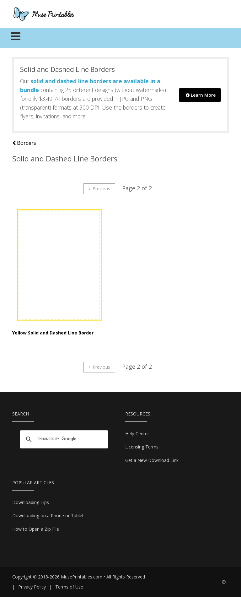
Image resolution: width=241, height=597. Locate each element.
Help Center (137, 434)
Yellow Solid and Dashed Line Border (53, 333)
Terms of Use (69, 587)
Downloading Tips (30, 502)
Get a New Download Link (152, 460)
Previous (99, 189)
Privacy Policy (32, 587)
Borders (24, 142)
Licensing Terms (141, 447)
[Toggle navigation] (16, 38)
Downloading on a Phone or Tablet (48, 515)
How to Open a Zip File (35, 529)
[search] (63, 439)
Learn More (201, 95)
